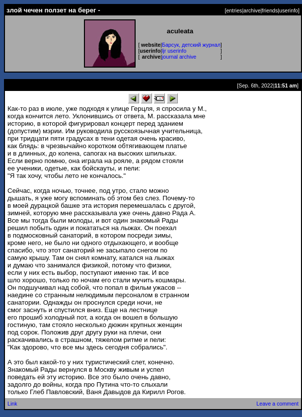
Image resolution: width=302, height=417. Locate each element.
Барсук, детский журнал (191, 45)
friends (270, 10)
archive (251, 10)
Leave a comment (277, 404)
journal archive (179, 57)
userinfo (288, 10)
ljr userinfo (174, 51)
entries (234, 10)
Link (12, 404)
